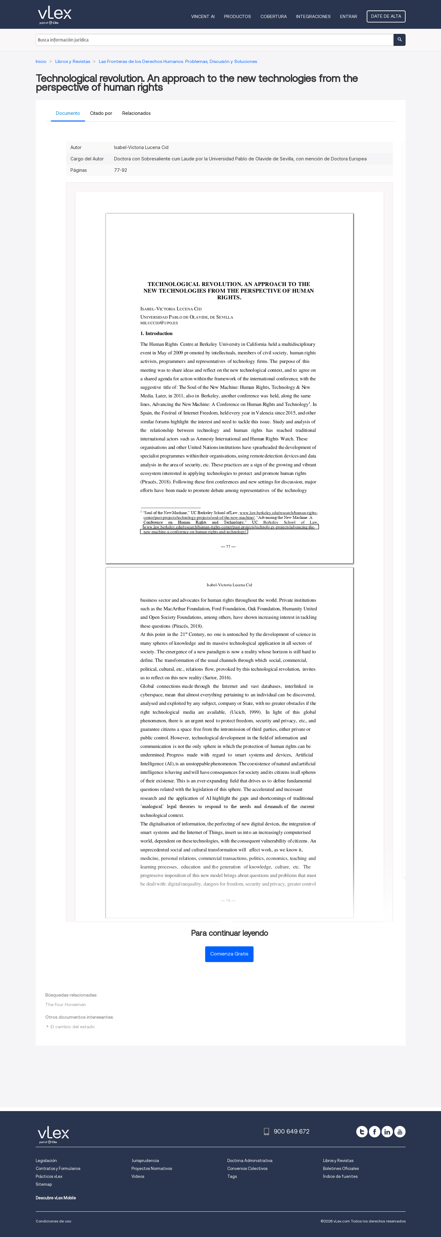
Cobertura (273, 16)
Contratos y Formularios (58, 1168)
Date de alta (386, 16)
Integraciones (313, 16)
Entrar (348, 16)
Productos (237, 16)
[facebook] (374, 1131)
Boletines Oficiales (341, 1168)
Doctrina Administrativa (250, 1160)
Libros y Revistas (338, 1160)
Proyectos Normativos (152, 1168)
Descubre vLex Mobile (56, 1198)
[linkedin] (387, 1131)
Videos (138, 1176)
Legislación (46, 1160)
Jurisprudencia (145, 1160)
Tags (232, 1176)
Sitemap (44, 1184)
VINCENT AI (203, 16)
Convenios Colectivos (247, 1168)
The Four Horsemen (65, 1004)
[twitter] (362, 1131)
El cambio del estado (73, 1026)
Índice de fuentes (340, 1176)
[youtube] (400, 1131)
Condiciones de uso (53, 1221)
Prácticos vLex (49, 1176)
